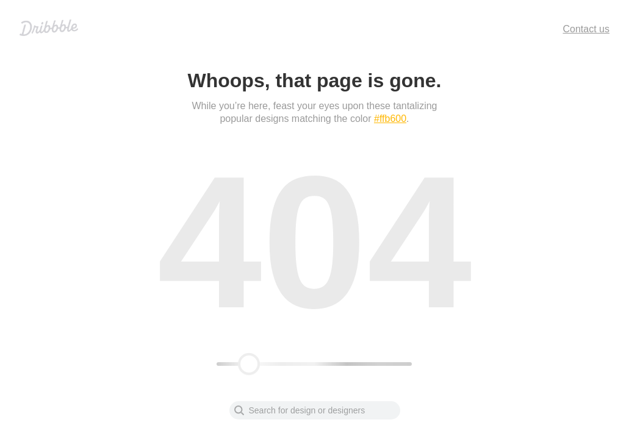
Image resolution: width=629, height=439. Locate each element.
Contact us (586, 29)
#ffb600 (390, 118)
